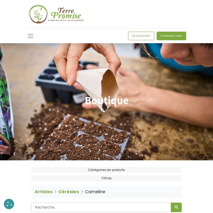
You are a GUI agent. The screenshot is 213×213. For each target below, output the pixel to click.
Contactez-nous (171, 35)
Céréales (68, 192)
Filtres (106, 178)
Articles (44, 192)
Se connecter (141, 35)
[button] (9, 204)
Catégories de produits (106, 170)
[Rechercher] (176, 207)
